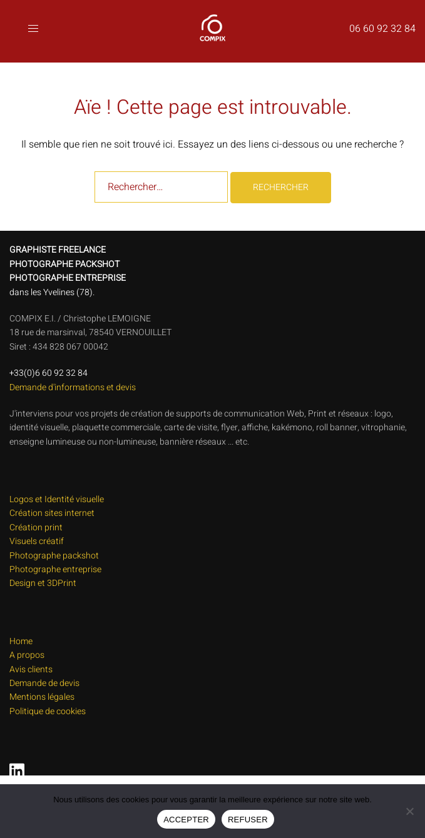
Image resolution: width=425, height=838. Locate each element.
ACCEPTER (186, 819)
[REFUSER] (409, 811)
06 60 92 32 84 (382, 28)
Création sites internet (52, 513)
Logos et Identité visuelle (56, 499)
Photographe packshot (54, 555)
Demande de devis (44, 683)
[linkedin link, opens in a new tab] (14, 766)
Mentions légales (41, 697)
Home (21, 641)
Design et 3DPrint (42, 583)
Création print (36, 527)
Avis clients (31, 669)
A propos (26, 655)
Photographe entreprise (55, 569)
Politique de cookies (47, 711)
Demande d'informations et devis (72, 387)
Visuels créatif (36, 541)
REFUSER (248, 819)
